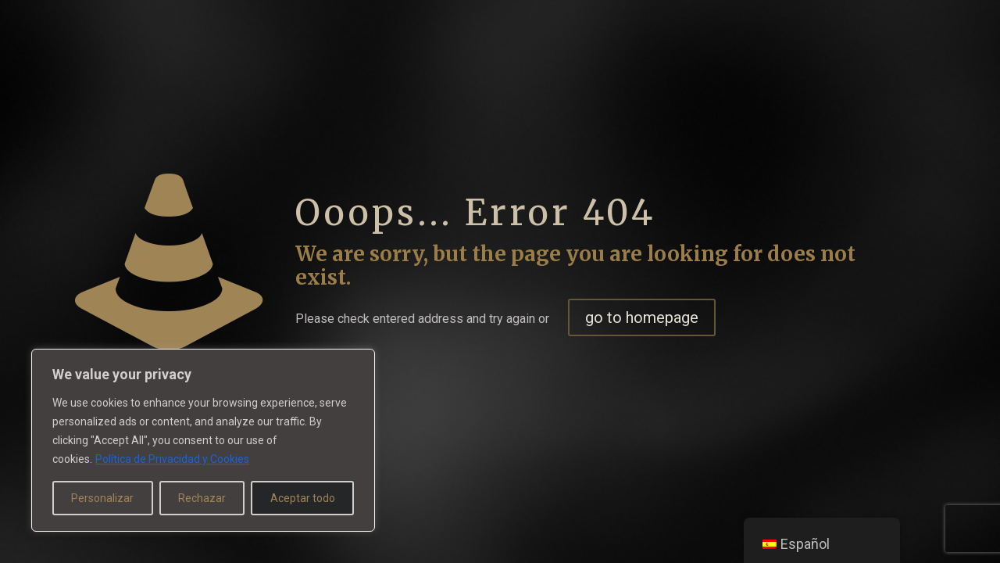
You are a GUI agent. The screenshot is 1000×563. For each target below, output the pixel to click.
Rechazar (202, 498)
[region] (203, 440)
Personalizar (102, 498)
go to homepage (641, 317)
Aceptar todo (302, 498)
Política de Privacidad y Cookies (172, 459)
